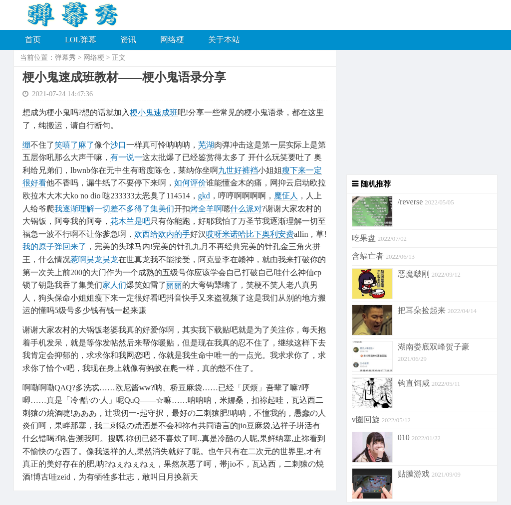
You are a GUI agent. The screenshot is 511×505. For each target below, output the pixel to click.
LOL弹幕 (80, 39)
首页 (33, 39)
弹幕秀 (65, 57)
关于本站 (224, 39)
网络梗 (172, 39)
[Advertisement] (417, 112)
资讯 (128, 39)
